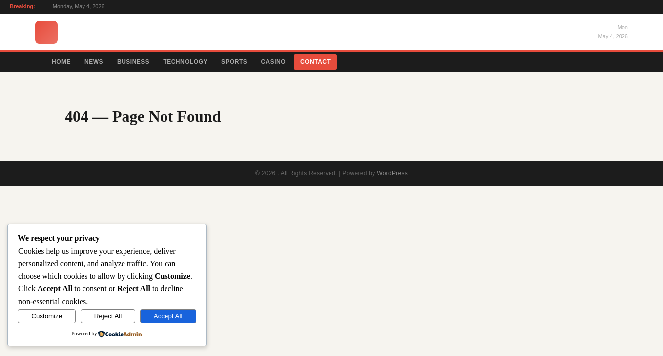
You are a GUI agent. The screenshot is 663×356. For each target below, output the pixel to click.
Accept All (168, 316)
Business (133, 61)
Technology (185, 61)
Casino (273, 61)
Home (61, 61)
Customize (46, 316)
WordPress (392, 173)
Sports (234, 61)
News (93, 61)
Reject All (108, 316)
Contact (315, 61)
